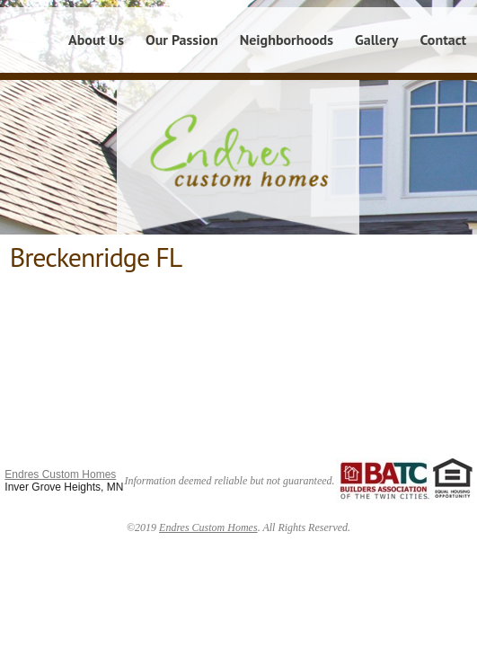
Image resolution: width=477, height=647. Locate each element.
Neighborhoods (286, 40)
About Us (96, 40)
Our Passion (182, 40)
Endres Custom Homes (60, 474)
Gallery (376, 40)
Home (29, 40)
